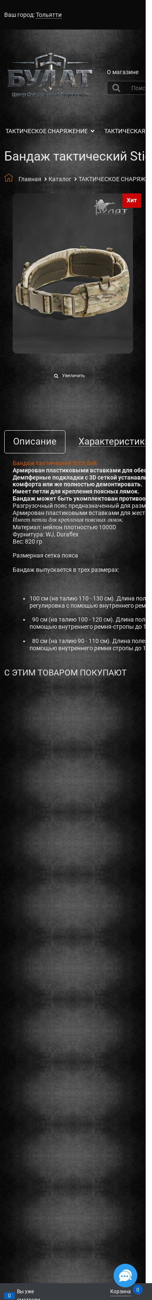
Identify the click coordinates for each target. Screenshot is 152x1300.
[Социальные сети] (125, 1275)
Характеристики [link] (114, 442)
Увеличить (73, 375)
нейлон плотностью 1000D (79, 527)
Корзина (120, 1291)
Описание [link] (35, 442)
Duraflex (68, 534)
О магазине (122, 72)
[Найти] (117, 87)
